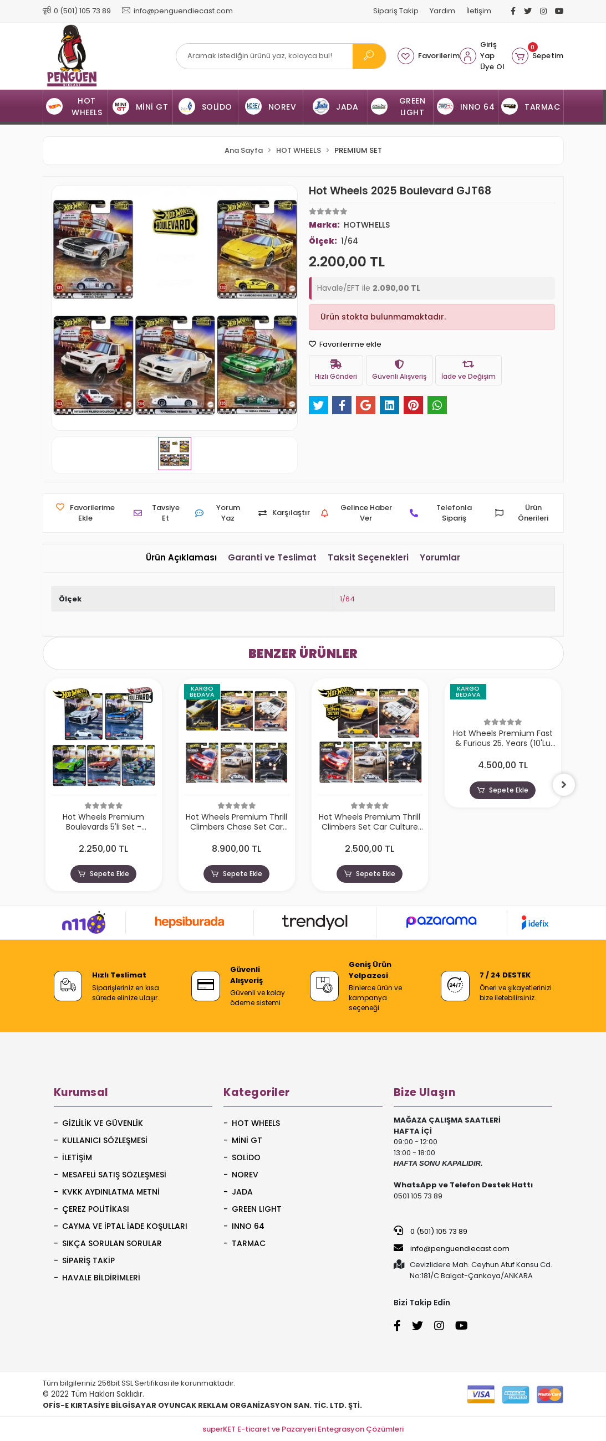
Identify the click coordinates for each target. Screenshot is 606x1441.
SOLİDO (246, 1157)
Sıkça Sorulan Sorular (112, 1243)
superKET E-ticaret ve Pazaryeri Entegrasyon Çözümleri (303, 1429)
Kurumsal (81, 1092)
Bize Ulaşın (425, 1092)
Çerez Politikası (95, 1208)
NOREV (245, 1174)
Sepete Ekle (103, 874)
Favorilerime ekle (345, 344)
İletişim (478, 11)
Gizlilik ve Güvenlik (102, 1123)
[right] (564, 785)
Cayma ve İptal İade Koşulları (124, 1226)
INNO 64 (248, 1226)
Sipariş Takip (396, 11)
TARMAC (249, 1243)
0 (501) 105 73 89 (430, 1231)
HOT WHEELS (256, 1123)
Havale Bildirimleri (101, 1277)
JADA (242, 1191)
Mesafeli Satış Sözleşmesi (114, 1174)
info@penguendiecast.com (452, 1248)
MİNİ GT (247, 1140)
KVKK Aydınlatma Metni (111, 1191)
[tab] (181, 558)
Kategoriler (256, 1092)
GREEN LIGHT (257, 1208)
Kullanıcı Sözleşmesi (104, 1140)
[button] (538, 56)
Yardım (442, 11)
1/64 (347, 599)
